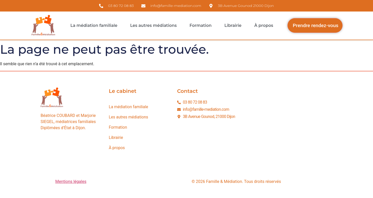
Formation (200, 25)
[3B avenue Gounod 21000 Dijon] (288, 126)
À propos (263, 25)
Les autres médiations (153, 25)
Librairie (232, 25)
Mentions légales (70, 181)
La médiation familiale (93, 25)
